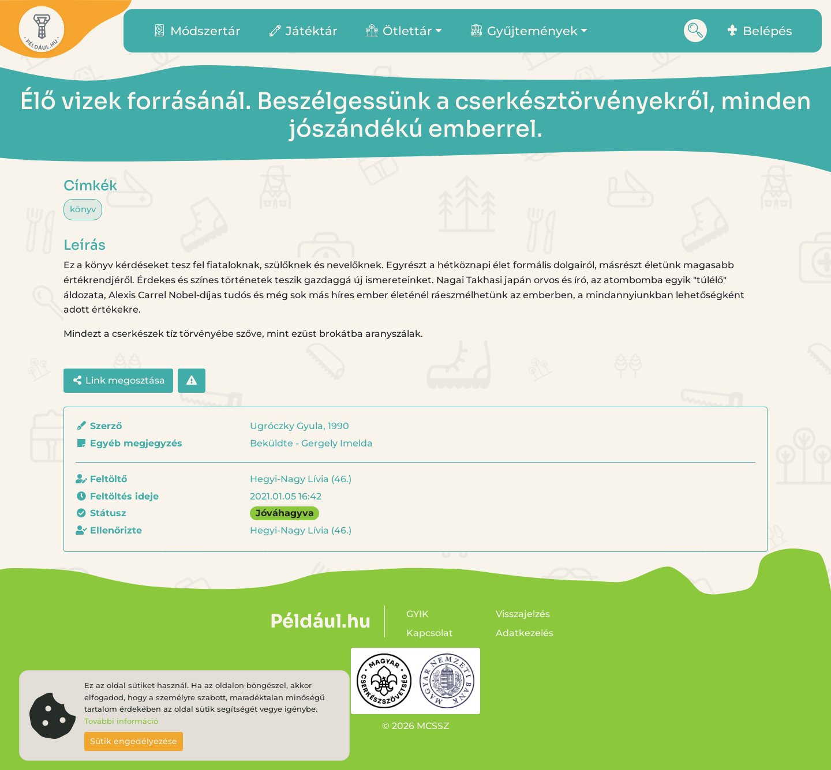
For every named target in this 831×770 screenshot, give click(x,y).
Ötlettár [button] (399, 31)
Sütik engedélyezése (133, 741)
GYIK (417, 614)
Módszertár (197, 31)
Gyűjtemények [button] (524, 31)
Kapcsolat (429, 633)
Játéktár (303, 31)
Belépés (759, 31)
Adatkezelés (524, 633)
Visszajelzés (523, 614)
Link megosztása (118, 380)
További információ (121, 721)
